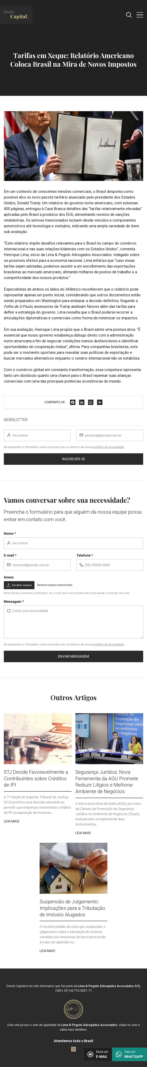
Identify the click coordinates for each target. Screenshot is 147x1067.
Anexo (9, 577)
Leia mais (11, 821)
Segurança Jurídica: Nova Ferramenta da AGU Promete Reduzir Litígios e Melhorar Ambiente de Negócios (106, 781)
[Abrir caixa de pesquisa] (129, 15)
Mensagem (12, 602)
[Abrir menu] (139, 15)
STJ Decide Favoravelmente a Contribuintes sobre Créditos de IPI (36, 778)
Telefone (83, 555)
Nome (8, 533)
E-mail (9, 555)
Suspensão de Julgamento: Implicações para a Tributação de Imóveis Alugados (72, 908)
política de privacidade (109, 447)
